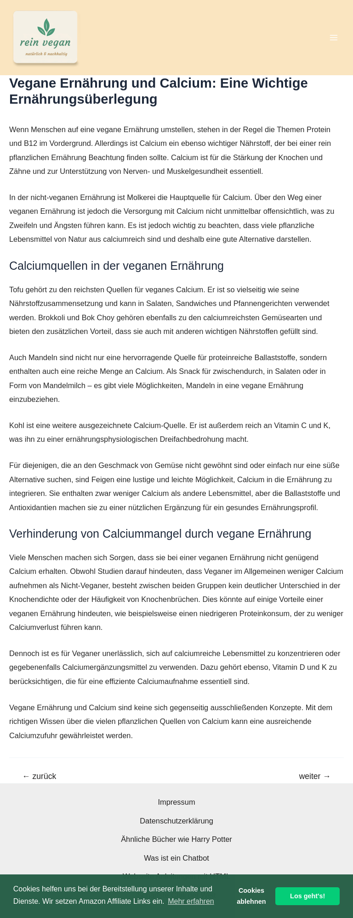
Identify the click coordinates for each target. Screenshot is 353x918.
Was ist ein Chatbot (176, 858)
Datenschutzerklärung (176, 821)
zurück (39, 777)
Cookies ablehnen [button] (251, 896)
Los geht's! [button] (307, 896)
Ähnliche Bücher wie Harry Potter (176, 839)
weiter (315, 777)
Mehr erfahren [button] (191, 901)
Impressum (176, 802)
